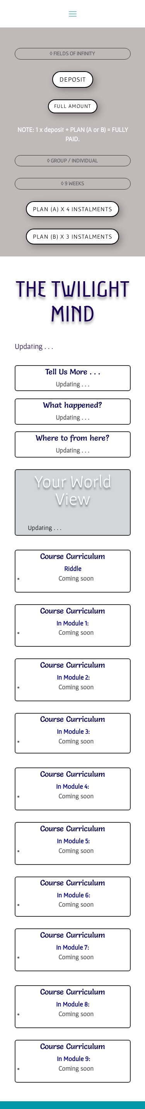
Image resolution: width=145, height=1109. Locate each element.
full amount (72, 106)
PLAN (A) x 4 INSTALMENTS (72, 208)
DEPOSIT (73, 79)
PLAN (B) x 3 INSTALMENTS (72, 236)
